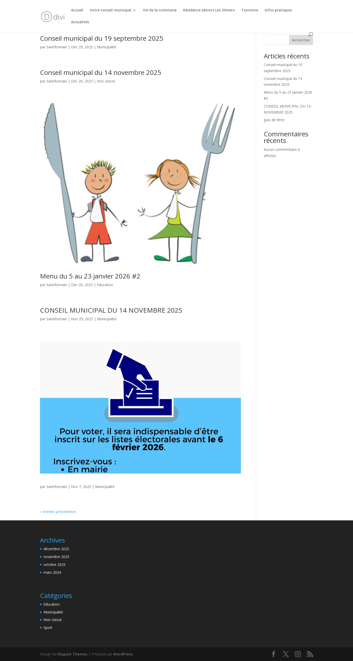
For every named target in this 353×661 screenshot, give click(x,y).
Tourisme (249, 10)
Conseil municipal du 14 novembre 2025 (100, 72)
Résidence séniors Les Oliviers (209, 10)
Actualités (80, 22)
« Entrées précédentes (58, 511)
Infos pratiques (278, 10)
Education (105, 284)
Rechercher (301, 40)
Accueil (77, 10)
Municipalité (106, 47)
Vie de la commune (159, 10)
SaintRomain (56, 47)
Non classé (106, 81)
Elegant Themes (72, 654)
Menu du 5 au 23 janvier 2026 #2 (90, 276)
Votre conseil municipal (110, 10)
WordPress (123, 654)
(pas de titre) (274, 119)
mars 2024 (52, 572)
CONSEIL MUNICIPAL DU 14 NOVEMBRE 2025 (111, 310)
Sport (47, 627)
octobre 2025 (54, 564)
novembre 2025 (56, 556)
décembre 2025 (56, 548)
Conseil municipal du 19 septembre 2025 (101, 38)
